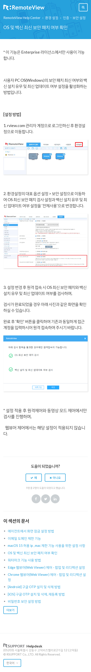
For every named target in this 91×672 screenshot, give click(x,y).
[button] (34, 478)
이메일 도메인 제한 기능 (24, 538)
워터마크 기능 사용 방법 (24, 560)
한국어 (10, 663)
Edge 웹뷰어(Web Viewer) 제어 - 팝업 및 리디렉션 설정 (46, 567)
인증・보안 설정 (74, 18)
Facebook (36, 498)
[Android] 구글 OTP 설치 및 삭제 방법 (34, 587)
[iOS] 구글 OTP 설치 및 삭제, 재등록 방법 (36, 594)
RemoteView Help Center (21, 18)
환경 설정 (51, 18)
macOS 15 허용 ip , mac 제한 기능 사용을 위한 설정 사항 (46, 545)
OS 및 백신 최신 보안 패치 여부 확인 (32, 553)
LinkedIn (55, 498)
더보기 (10, 610)
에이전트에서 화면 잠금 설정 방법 (31, 531)
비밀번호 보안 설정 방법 (24, 601)
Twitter (45, 498)
